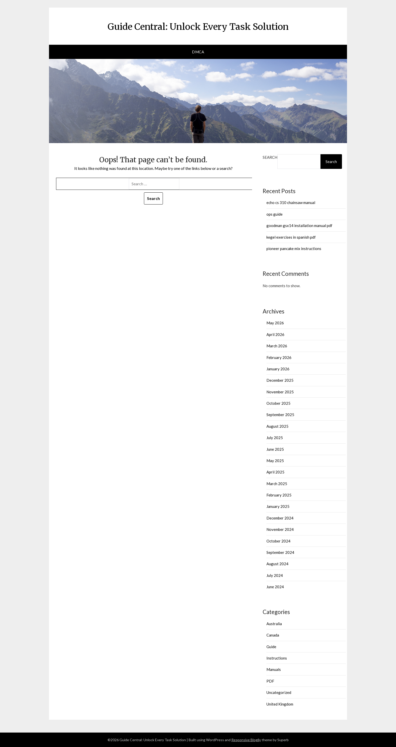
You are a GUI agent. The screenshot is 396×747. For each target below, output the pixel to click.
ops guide (274, 214)
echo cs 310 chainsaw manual (290, 202)
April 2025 (275, 472)
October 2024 (278, 541)
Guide (271, 646)
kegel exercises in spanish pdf (291, 237)
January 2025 (277, 506)
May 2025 (275, 460)
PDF (270, 681)
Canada (272, 635)
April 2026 (275, 334)
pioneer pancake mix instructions (293, 248)
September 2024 (280, 552)
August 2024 (277, 563)
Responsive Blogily (246, 740)
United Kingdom (279, 704)
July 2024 (274, 575)
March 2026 (276, 346)
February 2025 (278, 495)
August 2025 (277, 426)
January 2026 (277, 369)
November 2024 (280, 529)
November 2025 (280, 392)
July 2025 (274, 437)
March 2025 (276, 483)
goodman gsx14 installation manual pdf (299, 225)
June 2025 (275, 449)
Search (270, 157)
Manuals (273, 669)
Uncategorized (278, 692)
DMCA (198, 52)
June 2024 (275, 586)
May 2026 (275, 323)
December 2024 (279, 518)
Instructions (276, 658)
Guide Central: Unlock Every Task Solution (198, 25)
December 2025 (279, 380)
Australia (274, 623)
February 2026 (278, 357)
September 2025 (280, 414)
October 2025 (278, 403)
